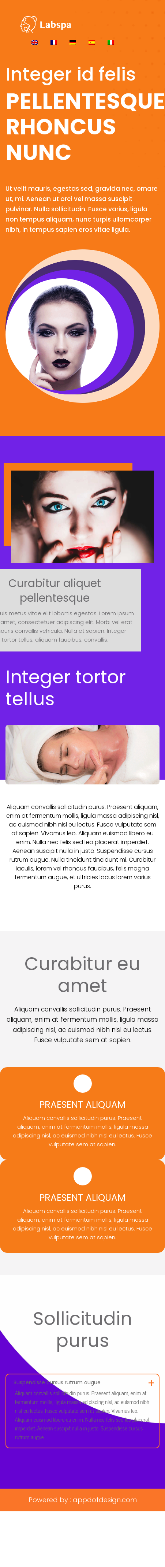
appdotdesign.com (105, 1499)
